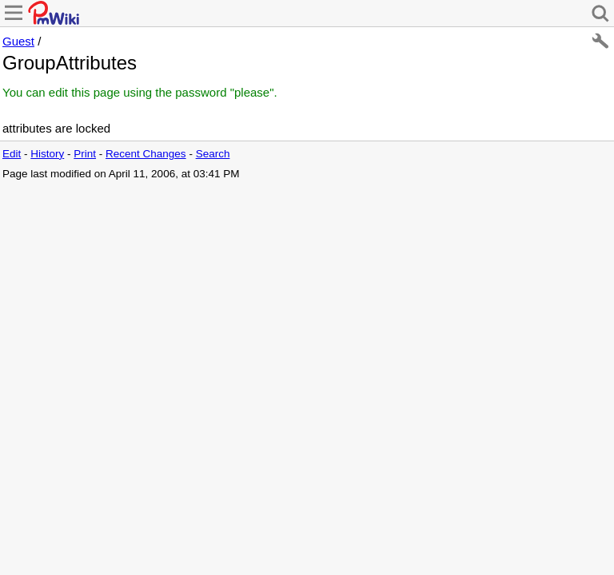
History (47, 154)
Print (85, 154)
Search (213, 154)
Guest (18, 41)
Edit (11, 154)
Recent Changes (146, 154)
